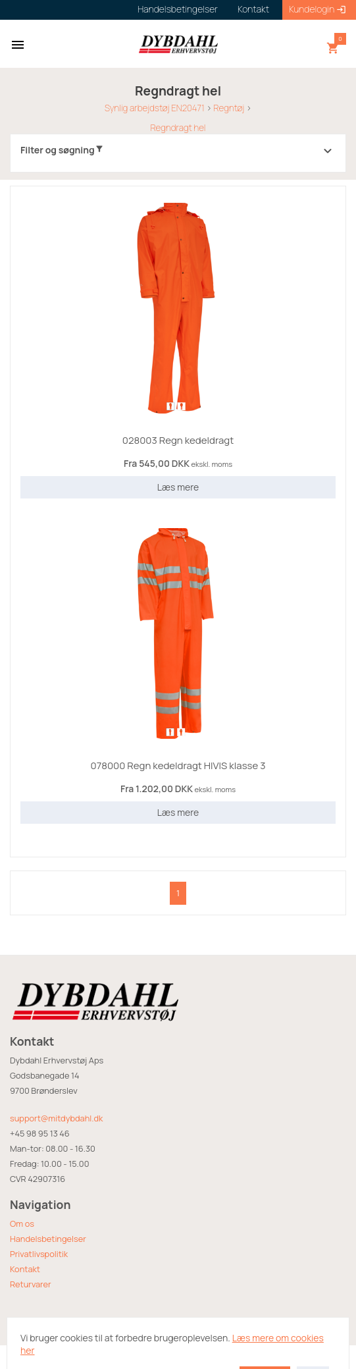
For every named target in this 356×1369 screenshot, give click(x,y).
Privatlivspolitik (39, 1254)
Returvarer (30, 1284)
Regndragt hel (177, 128)
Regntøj (228, 108)
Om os (22, 1223)
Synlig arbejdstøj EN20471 (155, 108)
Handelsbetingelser (48, 1239)
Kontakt (25, 1269)
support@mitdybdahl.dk (56, 1118)
